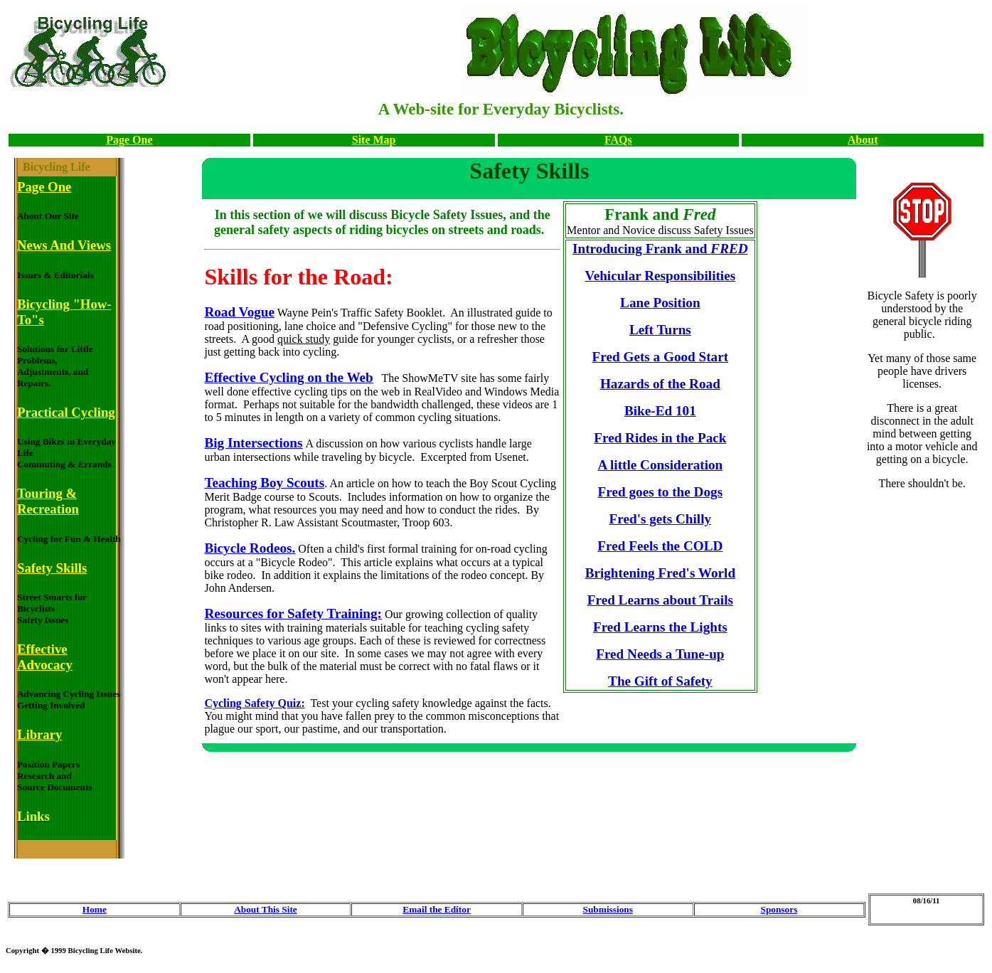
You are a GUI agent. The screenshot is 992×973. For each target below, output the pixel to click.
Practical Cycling (66, 412)
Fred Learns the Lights (660, 627)
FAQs (618, 140)
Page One (129, 140)
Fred (611, 654)
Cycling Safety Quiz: (254, 703)
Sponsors (778, 909)
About (863, 140)
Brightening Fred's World (660, 572)
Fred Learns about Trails (660, 599)
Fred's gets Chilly (660, 518)
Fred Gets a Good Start (660, 356)
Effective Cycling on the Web (288, 377)
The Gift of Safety (660, 681)
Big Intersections (253, 442)
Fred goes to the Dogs (660, 491)
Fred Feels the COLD (659, 545)
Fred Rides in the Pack (660, 437)
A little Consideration (659, 464)
